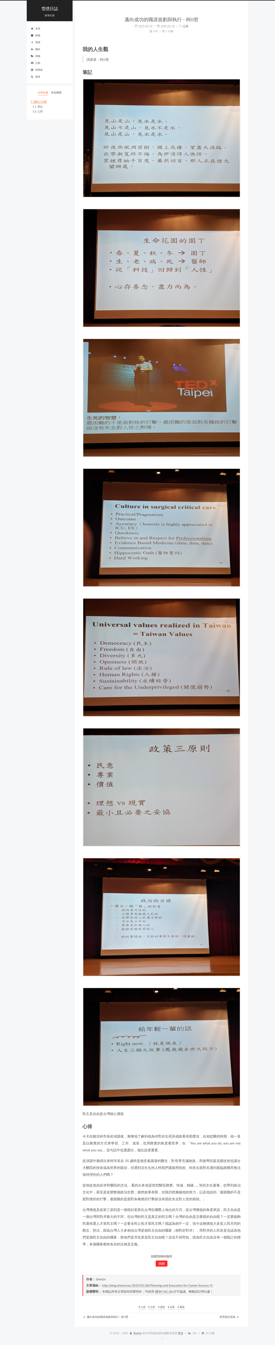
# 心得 (142, 1306)
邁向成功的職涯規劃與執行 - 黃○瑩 (105, 1316)
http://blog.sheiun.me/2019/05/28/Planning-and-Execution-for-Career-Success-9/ (157, 1285)
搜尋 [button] (35, 76)
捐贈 (162, 1263)
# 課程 (161, 1306)
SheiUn (137, 1333)
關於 (35, 49)
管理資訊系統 (229, 1316)
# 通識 (181, 1306)
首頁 (35, 28)
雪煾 (35, 42)
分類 (35, 62)
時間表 (37, 69)
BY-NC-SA (164, 1291)
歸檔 (35, 35)
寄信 (180, 1333)
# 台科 (151, 1306)
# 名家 (171, 1306)
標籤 (35, 56)
